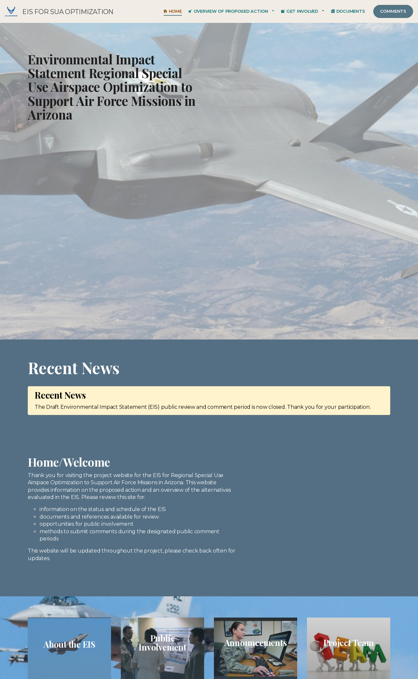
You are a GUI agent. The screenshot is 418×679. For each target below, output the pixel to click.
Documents (348, 11)
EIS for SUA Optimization (11, 11)
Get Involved (299, 11)
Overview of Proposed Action (228, 11)
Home (173, 11)
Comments (393, 11)
